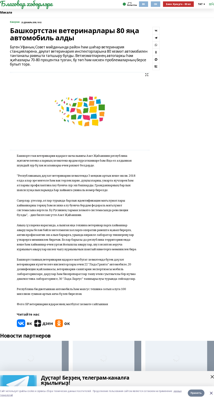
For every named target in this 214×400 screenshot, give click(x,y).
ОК (155, 4)
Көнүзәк (15, 22)
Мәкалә (6, 12)
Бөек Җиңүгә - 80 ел (178, 4)
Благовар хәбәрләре (26, 3)
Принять (196, 393)
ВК (143, 4)
